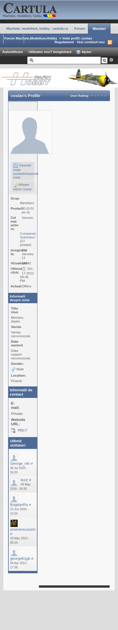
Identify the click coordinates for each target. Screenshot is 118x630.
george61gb (20, 558)
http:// (22, 430)
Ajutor (83, 52)
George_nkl (19, 463)
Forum (79, 28)
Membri (99, 28)
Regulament (64, 42)
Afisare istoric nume (22, 187)
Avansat (111, 60)
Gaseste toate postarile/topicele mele (23, 171)
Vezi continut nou (91, 42)
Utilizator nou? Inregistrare (50, 52)
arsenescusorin (22, 529)
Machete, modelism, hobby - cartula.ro (37, 28)
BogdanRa (19, 504)
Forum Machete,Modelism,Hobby (30, 38)
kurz (24, 480)
